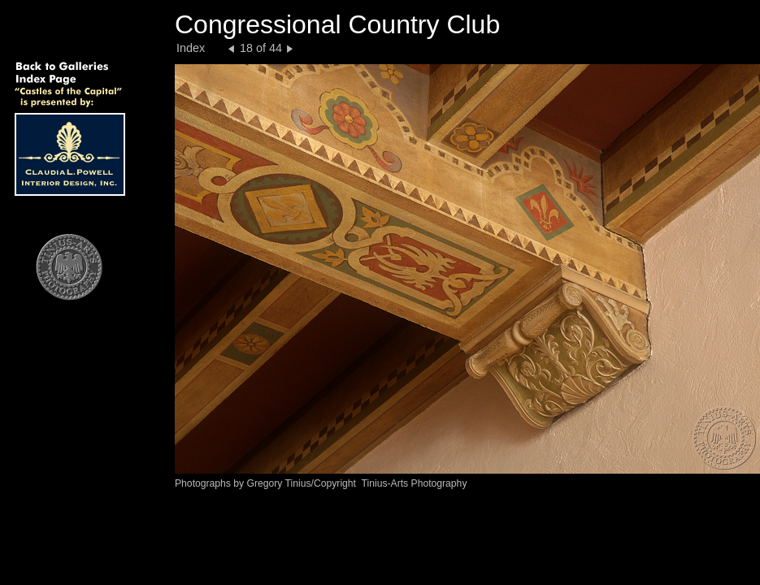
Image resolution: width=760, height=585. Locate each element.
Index (190, 47)
